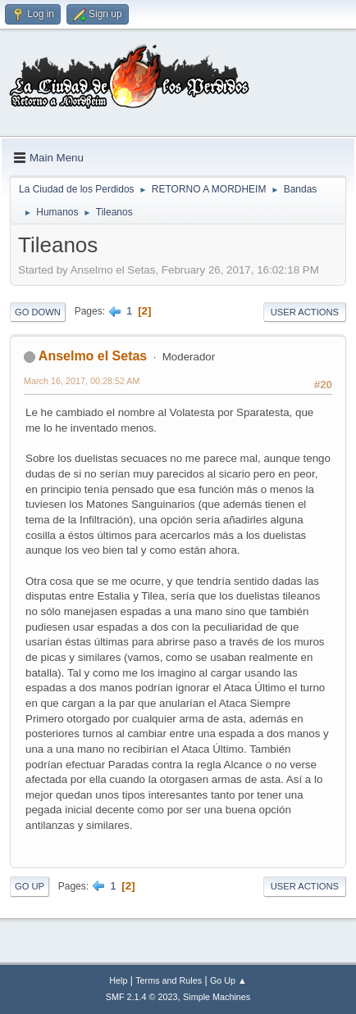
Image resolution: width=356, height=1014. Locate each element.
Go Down (38, 312)
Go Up (29, 886)
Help (118, 980)
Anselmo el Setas (93, 356)
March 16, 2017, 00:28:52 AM (81, 381)
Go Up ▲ (228, 980)
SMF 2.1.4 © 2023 (142, 997)
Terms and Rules (168, 980)
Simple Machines (216, 997)
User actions (305, 312)
